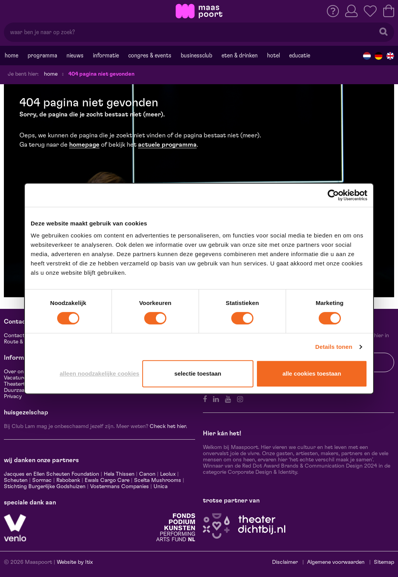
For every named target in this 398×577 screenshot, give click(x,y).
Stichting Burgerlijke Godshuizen (45, 486)
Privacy (13, 396)
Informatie (106, 55)
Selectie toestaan (197, 373)
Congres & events (149, 55)
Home (11, 55)
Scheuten (16, 480)
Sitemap (384, 562)
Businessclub (196, 55)
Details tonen (333, 346)
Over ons (15, 371)
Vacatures (16, 378)
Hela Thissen (119, 474)
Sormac (42, 480)
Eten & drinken (240, 55)
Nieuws (75, 55)
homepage (84, 145)
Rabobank (68, 480)
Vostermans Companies (119, 486)
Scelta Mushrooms (157, 480)
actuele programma (167, 145)
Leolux (168, 474)
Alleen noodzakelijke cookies (99, 373)
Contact (14, 335)
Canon (147, 474)
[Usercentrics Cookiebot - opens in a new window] (333, 195)
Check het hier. (168, 426)
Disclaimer (285, 562)
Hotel (273, 55)
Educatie (299, 55)
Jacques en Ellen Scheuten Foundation (51, 474)
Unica (161, 486)
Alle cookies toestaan (312, 373)
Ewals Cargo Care (107, 480)
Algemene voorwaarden (336, 562)
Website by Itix (75, 562)
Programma (42, 55)
